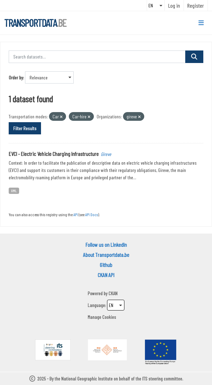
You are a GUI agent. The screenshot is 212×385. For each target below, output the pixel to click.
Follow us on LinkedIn (106, 244)
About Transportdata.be (106, 254)
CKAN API (106, 275)
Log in (174, 5)
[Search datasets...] (97, 56)
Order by (16, 77)
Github (106, 264)
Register (195, 5)
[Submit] (194, 56)
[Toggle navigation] (201, 23)
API (75, 214)
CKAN (112, 293)
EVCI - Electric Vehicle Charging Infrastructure (54, 153)
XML (14, 190)
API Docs (91, 214)
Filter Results (24, 128)
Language (96, 305)
